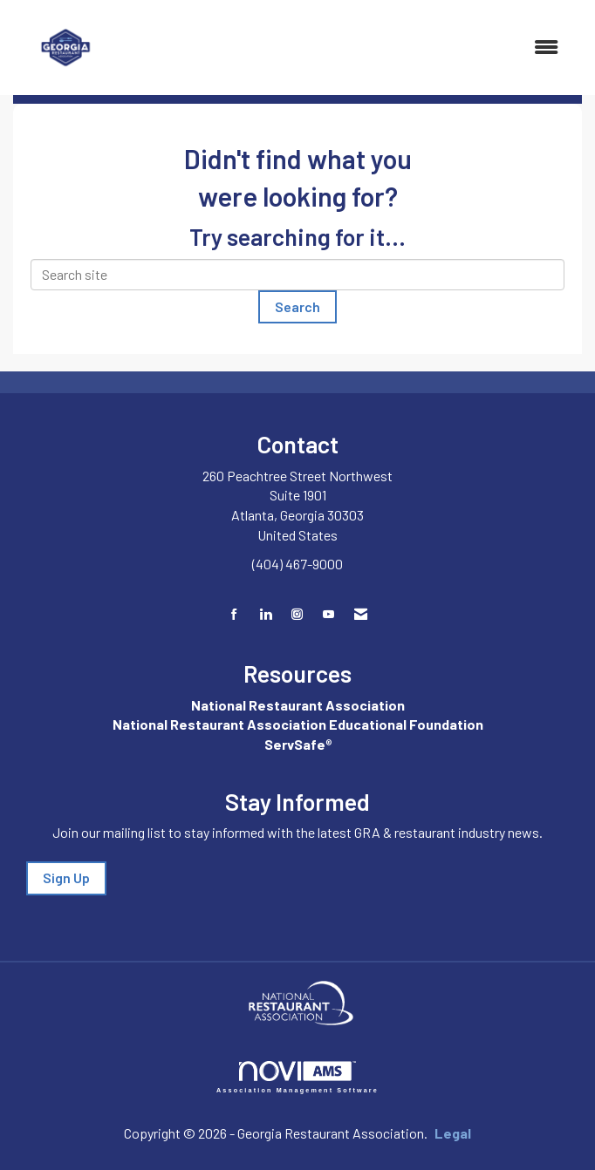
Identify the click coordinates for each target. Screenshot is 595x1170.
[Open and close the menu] (346, 47)
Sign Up (66, 877)
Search (297, 306)
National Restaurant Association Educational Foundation (298, 724)
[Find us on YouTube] (328, 614)
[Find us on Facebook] (234, 614)
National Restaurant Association (298, 705)
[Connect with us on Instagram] (297, 614)
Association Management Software (297, 1077)
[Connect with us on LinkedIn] (265, 614)
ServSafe (294, 744)
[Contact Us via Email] (360, 614)
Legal (452, 1133)
